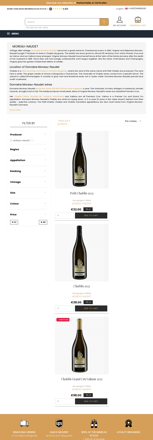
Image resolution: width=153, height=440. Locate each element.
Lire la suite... (16, 109)
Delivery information (72, 361)
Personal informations (97, 356)
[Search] (67, 22)
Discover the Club (123, 354)
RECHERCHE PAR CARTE (36, 27)
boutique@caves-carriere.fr (24, 369)
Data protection (74, 381)
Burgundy (59, 53)
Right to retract (74, 387)
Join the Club (121, 359)
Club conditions (122, 365)
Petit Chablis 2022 (76, 186)
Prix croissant (134, 121)
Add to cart (84, 208)
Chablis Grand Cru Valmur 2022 (76, 271)
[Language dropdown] (120, 8)
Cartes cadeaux (99, 378)
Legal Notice (73, 376)
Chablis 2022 (124, 186)
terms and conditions (72, 369)
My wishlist (96, 373)
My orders (96, 362)
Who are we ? (73, 354)
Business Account (75, 392)
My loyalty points (99, 368)
